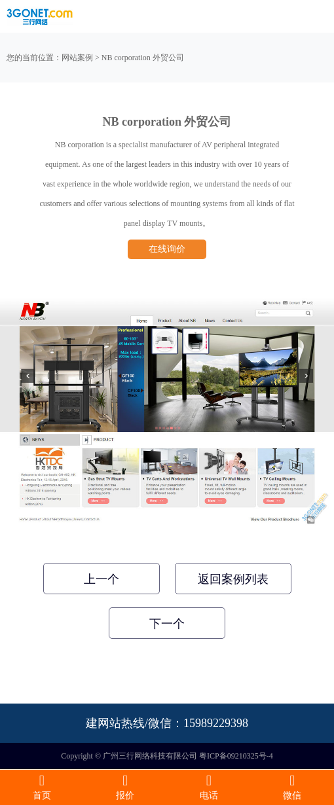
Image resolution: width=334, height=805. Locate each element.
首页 (42, 786)
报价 (126, 786)
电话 (209, 786)
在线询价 (167, 249)
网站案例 (77, 57)
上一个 (101, 579)
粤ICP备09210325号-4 (236, 755)
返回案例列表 (233, 579)
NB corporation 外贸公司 (143, 57)
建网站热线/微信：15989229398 (167, 723)
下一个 (167, 623)
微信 (293, 786)
